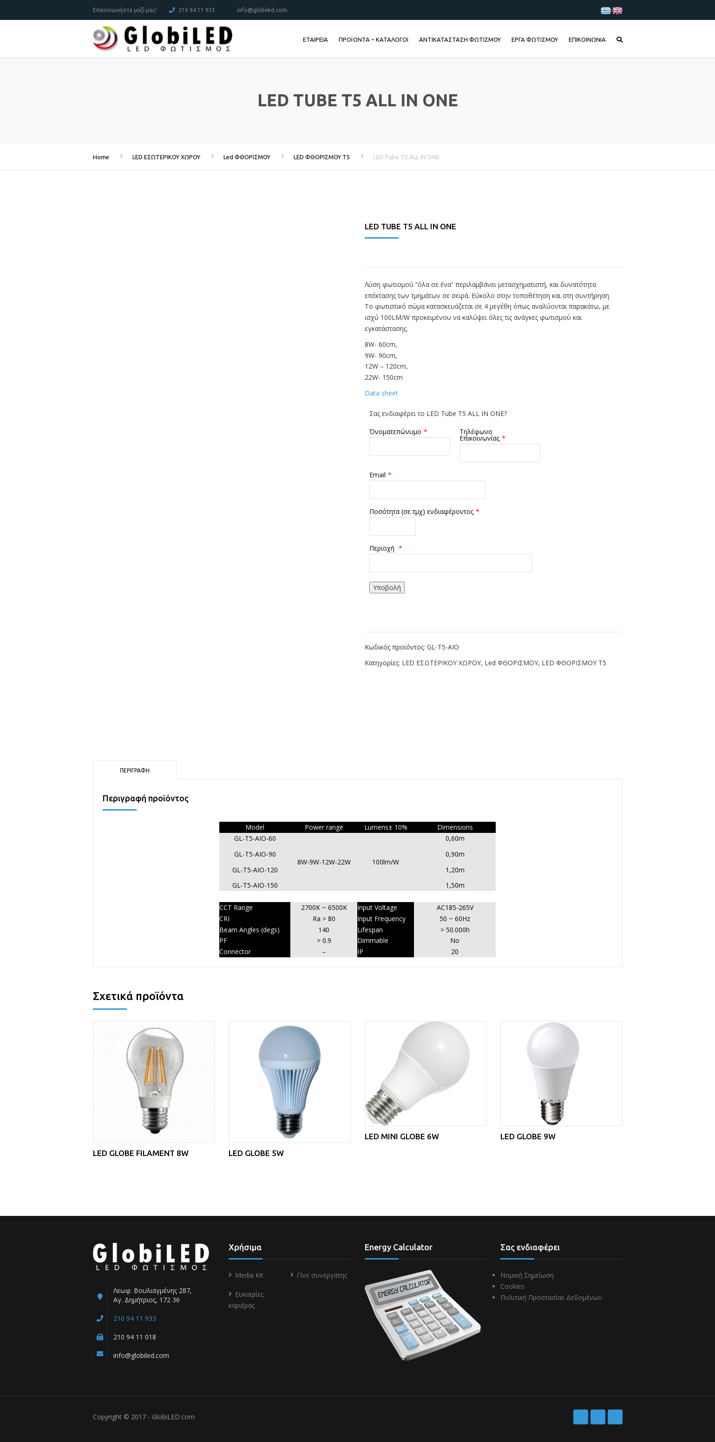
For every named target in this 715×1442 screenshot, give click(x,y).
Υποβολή (387, 587)
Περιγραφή (135, 770)
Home (101, 157)
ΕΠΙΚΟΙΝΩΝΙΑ (587, 39)
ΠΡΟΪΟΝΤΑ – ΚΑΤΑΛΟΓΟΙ (373, 39)
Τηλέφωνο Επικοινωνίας (479, 434)
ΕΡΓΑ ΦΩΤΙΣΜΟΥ (535, 39)
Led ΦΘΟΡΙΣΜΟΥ (246, 157)
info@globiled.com (262, 10)
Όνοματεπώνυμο (395, 431)
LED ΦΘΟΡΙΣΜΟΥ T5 (322, 157)
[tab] (135, 769)
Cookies (512, 1286)
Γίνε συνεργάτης (322, 1275)
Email (377, 474)
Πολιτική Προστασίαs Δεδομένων (551, 1297)
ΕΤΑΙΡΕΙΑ (315, 39)
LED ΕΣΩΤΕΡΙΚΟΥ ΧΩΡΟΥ (166, 157)
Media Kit (249, 1275)
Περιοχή (382, 548)
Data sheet (381, 393)
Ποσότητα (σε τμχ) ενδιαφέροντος (421, 511)
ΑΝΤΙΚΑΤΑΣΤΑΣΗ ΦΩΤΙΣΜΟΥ (460, 39)
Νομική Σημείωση (527, 1275)
